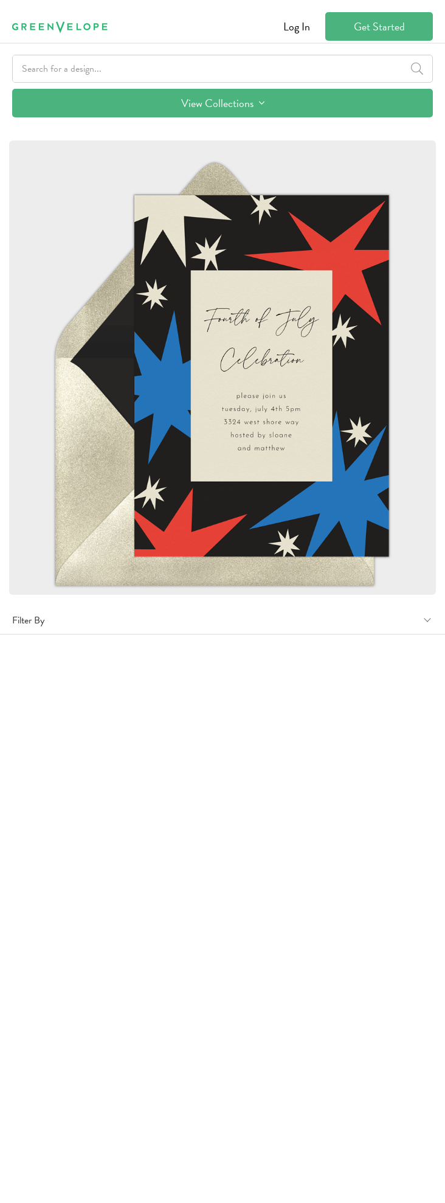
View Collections (222, 103)
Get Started (379, 26)
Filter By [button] (28, 620)
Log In (296, 26)
